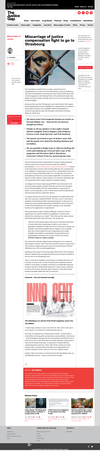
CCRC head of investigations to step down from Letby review (58, 412)
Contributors (75, 20)
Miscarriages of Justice (62, 25)
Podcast (57, 20)
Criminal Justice (12, 25)
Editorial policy (11, 434)
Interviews (35, 20)
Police (75, 25)
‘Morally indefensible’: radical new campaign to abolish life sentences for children (81, 412)
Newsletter (88, 20)
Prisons (82, 25)
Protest (90, 25)
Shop (65, 20)
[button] (91, 13)
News (26, 20)
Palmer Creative (63, 449)
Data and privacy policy (14, 436)
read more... (87, 41)
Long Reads (47, 20)
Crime (38, 434)
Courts (73, 419)
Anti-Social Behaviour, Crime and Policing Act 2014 (52, 167)
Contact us (10, 431)
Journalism (47, 25)
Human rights (25, 25)
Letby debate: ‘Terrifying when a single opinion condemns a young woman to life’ (35, 412)
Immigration (37, 25)
